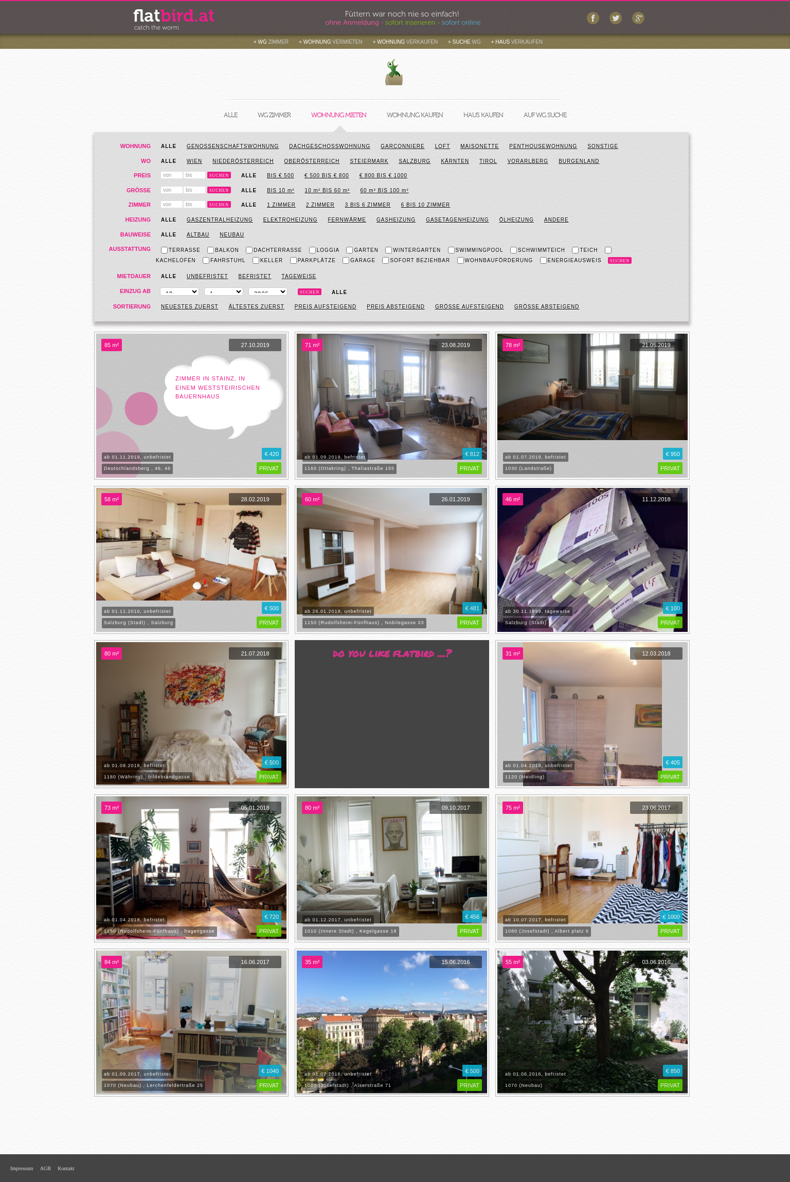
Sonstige (602, 146)
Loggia (324, 250)
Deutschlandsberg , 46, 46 (137, 468)
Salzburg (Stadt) (526, 622)
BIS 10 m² (280, 190)
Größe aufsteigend (469, 307)
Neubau (232, 235)
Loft (443, 146)
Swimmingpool (476, 250)
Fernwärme (347, 220)
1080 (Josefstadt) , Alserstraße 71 (347, 1085)
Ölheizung (516, 220)
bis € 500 (280, 175)
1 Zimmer (281, 205)
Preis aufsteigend (325, 307)
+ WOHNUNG (331, 42)
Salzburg (415, 161)
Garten (362, 250)
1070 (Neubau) (524, 1085)
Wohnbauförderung (495, 260)
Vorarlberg (528, 161)
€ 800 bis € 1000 (383, 175)
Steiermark (369, 161)
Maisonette (479, 146)
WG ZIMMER (274, 115)
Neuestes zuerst (190, 307)
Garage (359, 260)
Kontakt (66, 1168)
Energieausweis (571, 260)
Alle (168, 146)
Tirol (488, 161)
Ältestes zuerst (256, 307)
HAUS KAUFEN (483, 115)
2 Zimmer (320, 205)
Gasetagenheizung (457, 220)
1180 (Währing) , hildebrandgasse (147, 776)
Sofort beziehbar (416, 260)
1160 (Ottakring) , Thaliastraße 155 (349, 468)
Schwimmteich (537, 250)
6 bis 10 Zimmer (426, 205)
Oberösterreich (312, 161)
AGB (45, 1168)
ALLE (230, 115)
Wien (194, 161)
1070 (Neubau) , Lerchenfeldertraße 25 (153, 1085)
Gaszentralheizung (220, 220)
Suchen (219, 175)
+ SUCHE (464, 42)
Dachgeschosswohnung (329, 146)
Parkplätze (313, 260)
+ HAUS (517, 42)
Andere (556, 220)
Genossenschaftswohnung (233, 146)
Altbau (198, 235)
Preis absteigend (396, 307)
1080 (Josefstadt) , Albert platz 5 (547, 931)
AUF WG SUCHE (545, 115)
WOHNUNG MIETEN (338, 115)
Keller (268, 260)
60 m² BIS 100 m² (384, 190)
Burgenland (579, 161)
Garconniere (402, 146)
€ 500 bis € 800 (326, 175)
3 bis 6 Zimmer (368, 205)
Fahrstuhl (224, 260)
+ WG (271, 42)
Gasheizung (396, 220)
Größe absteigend (546, 307)
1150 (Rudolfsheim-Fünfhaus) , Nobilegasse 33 (364, 622)
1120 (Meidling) (525, 776)
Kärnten (455, 161)
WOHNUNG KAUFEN (415, 115)
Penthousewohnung (543, 146)
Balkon (223, 250)
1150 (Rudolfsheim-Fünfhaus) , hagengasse (159, 931)
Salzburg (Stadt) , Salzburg (138, 622)
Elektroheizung (290, 220)
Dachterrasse (274, 250)
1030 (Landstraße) (528, 468)
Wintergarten (413, 250)
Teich (585, 250)
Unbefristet (207, 276)
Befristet (255, 276)
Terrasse (181, 250)
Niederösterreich (243, 161)
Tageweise (299, 276)
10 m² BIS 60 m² (327, 190)
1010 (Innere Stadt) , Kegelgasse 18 (350, 931)
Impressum (21, 1168)
